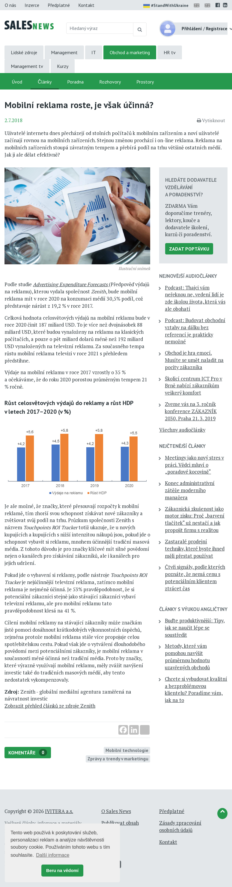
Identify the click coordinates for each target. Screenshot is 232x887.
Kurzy (62, 66)
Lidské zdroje (24, 52)
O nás (10, 5)
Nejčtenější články (182, 446)
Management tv (27, 66)
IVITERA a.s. (59, 811)
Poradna (75, 82)
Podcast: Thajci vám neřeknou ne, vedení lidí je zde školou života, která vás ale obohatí (195, 298)
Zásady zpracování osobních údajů (180, 826)
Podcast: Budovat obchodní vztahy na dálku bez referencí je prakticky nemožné (195, 331)
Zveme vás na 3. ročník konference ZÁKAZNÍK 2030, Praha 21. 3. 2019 (191, 411)
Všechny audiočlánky (182, 430)
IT (93, 52)
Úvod (17, 82)
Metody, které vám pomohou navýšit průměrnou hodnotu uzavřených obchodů (187, 657)
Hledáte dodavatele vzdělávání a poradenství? (191, 187)
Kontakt (86, 5)
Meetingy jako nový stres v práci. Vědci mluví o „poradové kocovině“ (194, 464)
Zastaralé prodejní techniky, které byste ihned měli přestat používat (195, 548)
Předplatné (59, 5)
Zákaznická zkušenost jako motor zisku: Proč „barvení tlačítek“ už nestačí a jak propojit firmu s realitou (195, 519)
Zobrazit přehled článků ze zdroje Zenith (49, 706)
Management (64, 52)
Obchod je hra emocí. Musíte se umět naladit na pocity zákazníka (194, 360)
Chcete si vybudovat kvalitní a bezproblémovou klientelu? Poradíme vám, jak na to (196, 689)
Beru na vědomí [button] (62, 870)
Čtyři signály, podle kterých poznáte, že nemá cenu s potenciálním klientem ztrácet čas (195, 578)
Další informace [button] (52, 855)
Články (45, 82)
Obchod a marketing (130, 52)
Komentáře (27, 752)
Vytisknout (211, 120)
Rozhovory (110, 82)
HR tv (170, 52)
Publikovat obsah (120, 823)
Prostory (145, 82)
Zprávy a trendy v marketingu (118, 759)
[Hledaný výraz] (100, 28)
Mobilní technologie (127, 750)
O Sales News (116, 811)
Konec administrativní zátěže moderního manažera (190, 490)
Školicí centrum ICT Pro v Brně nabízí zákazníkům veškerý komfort (193, 385)
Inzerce (32, 5)
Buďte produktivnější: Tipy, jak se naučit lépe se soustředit (195, 627)
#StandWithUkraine (166, 6)
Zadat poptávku (189, 249)
